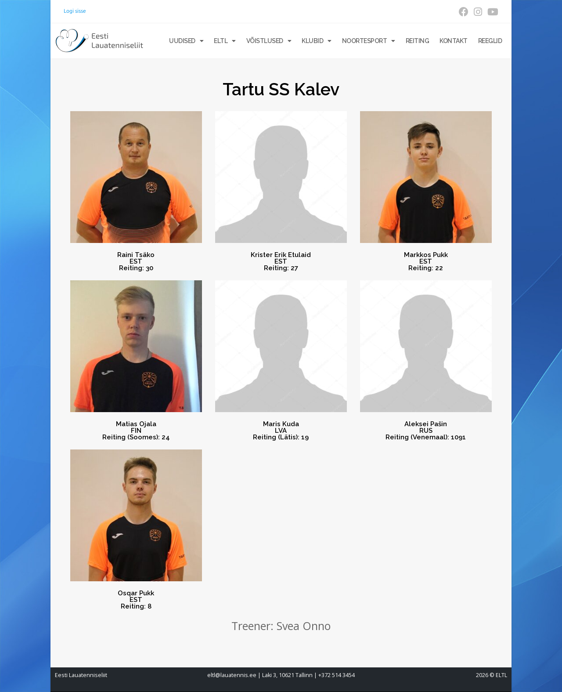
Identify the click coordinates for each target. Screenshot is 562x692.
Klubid (316, 40)
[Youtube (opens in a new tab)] (491, 12)
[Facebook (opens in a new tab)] (463, 12)
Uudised (186, 40)
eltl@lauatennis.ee (231, 675)
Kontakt (454, 40)
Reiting (417, 40)
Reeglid (490, 40)
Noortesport (368, 40)
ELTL (225, 40)
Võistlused (269, 40)
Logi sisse (75, 11)
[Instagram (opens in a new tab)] (478, 12)
